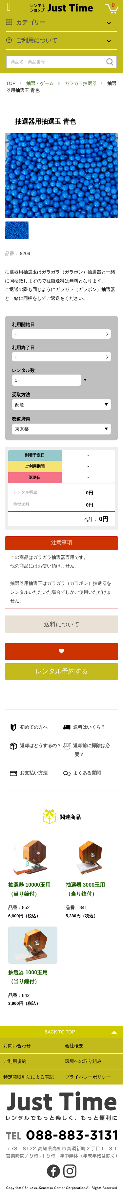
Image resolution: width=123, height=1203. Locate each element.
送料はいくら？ (84, 727)
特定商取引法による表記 (28, 1077)
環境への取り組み (83, 1061)
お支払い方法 (29, 773)
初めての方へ (29, 727)
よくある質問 (82, 773)
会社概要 (74, 1045)
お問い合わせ (17, 1045)
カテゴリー (31, 22)
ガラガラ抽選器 (81, 83)
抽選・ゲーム (40, 83)
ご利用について (36, 40)
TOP (10, 83)
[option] (61, 175)
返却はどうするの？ (35, 746)
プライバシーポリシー (88, 1077)
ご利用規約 (14, 1061)
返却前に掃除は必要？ (86, 750)
